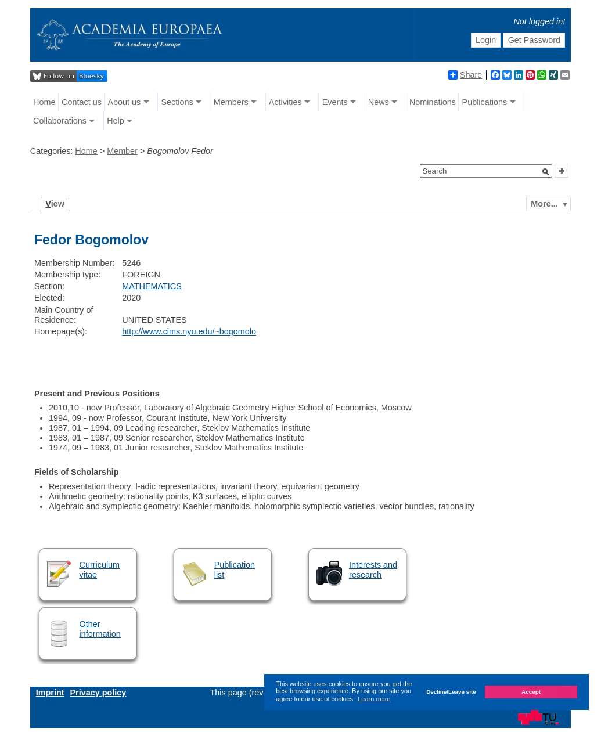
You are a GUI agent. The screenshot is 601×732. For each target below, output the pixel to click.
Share (465, 75)
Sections (177, 102)
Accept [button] (531, 691)
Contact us (82, 102)
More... (544, 203)
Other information (100, 629)
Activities (285, 102)
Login (486, 40)
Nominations (432, 102)
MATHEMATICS (152, 286)
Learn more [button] (374, 698)
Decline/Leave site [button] (451, 691)
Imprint (50, 692)
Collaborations (60, 120)
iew (54, 203)
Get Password (534, 40)
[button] (545, 171)
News (378, 102)
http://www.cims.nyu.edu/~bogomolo (189, 331)
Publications (485, 102)
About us (124, 102)
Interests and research (373, 569)
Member (122, 151)
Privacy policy (98, 692)
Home (44, 102)
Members (231, 102)
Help (115, 120)
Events (335, 102)
